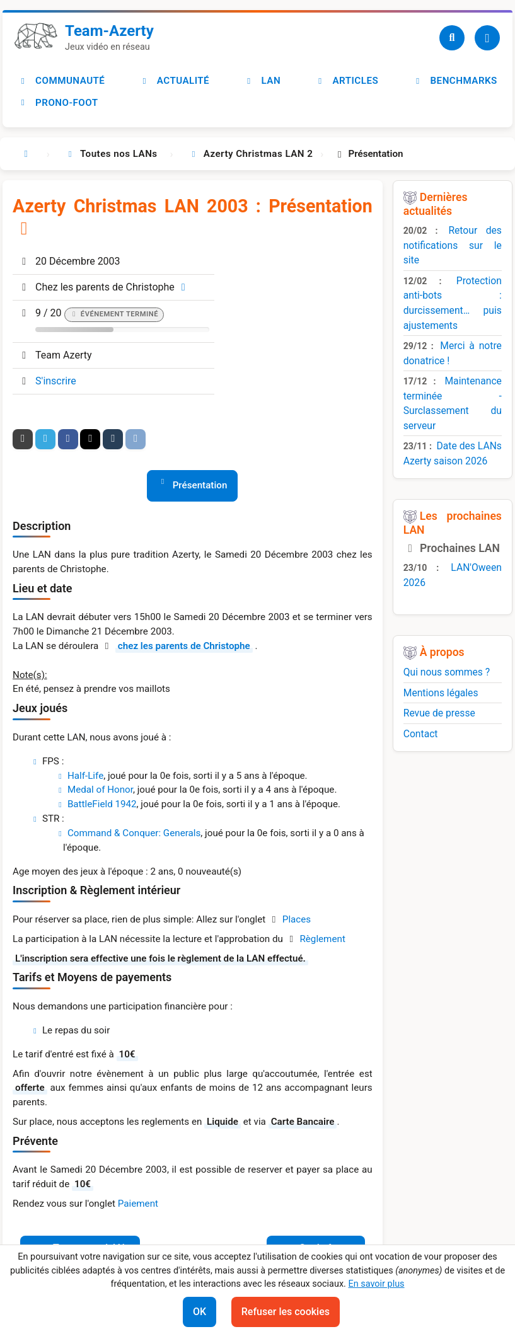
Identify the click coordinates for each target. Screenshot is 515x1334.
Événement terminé (119, 314)
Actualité (174, 80)
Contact (420, 734)
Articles (346, 80)
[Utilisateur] (487, 37)
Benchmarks (455, 80)
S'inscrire (55, 381)
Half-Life (85, 775)
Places (296, 919)
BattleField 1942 (102, 804)
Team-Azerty (109, 31)
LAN (262, 80)
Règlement (322, 939)
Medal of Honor (100, 789)
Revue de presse (439, 713)
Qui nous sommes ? (446, 672)
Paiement (138, 1203)
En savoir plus (376, 1284)
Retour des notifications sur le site (452, 245)
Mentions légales (440, 693)
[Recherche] (452, 37)
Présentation (200, 485)
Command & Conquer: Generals (133, 833)
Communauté (61, 80)
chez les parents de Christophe (184, 646)
